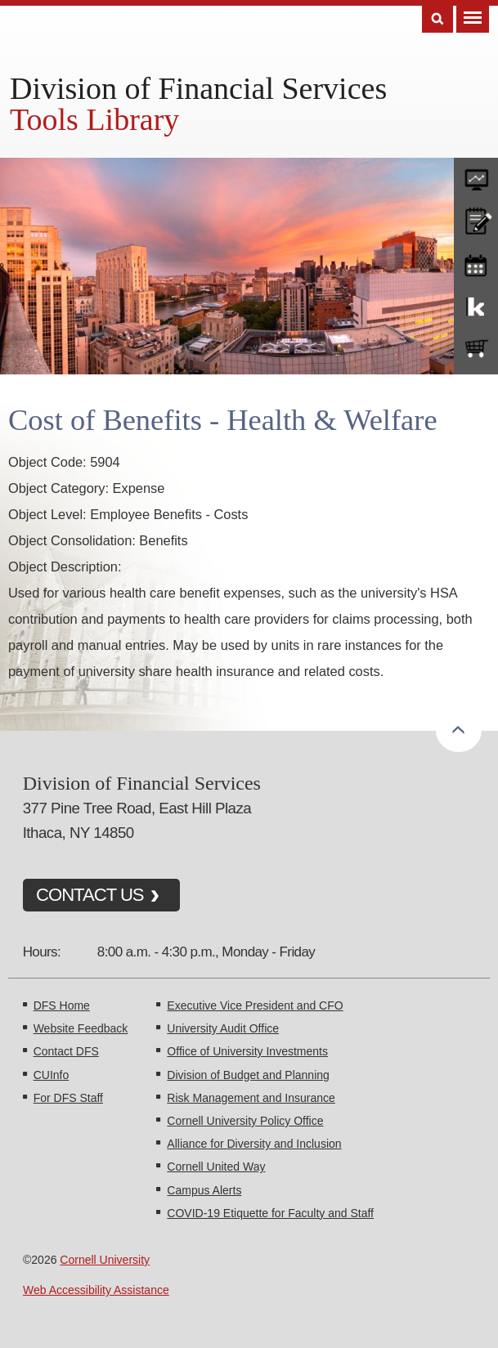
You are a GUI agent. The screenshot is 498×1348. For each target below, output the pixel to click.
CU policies (476, 219)
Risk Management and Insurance (250, 1097)
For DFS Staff (68, 1097)
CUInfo (52, 1075)
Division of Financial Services (198, 88)
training (476, 262)
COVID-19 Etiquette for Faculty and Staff (270, 1213)
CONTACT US (90, 894)
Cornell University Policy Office (245, 1120)
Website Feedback (81, 1028)
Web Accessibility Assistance (96, 1289)
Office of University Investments (247, 1051)
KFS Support (476, 306)
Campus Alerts (204, 1190)
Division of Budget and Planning (248, 1075)
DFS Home (62, 1005)
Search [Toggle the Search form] (437, 19)
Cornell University (105, 1259)
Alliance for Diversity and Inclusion (254, 1143)
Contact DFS (66, 1051)
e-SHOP (476, 349)
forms (476, 176)
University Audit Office (223, 1028)
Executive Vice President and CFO (255, 1005)
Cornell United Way (216, 1166)
